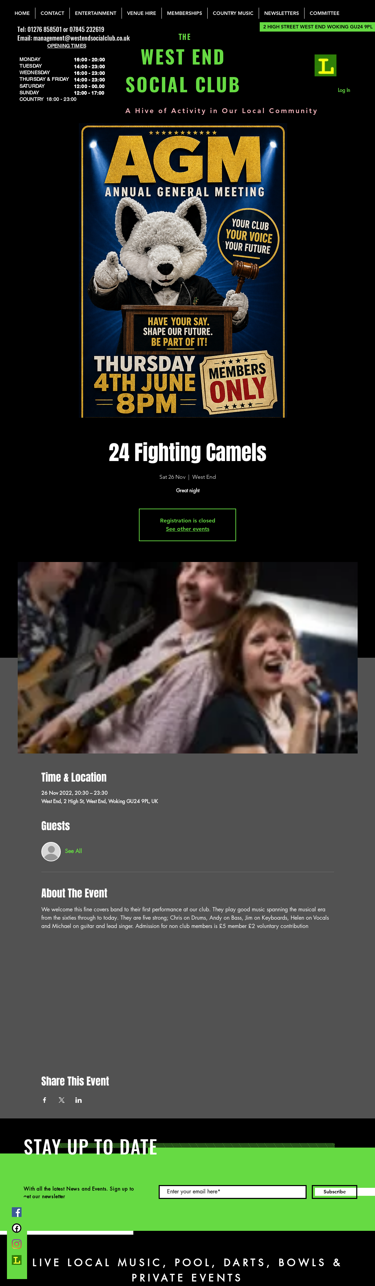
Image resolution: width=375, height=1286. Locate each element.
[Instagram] (17, 1244)
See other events (187, 529)
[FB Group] (17, 1228)
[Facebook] (17, 1212)
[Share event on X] (61, 1100)
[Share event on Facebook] (44, 1100)
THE (183, 37)
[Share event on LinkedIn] (78, 1100)
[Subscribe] (334, 1192)
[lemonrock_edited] (325, 65)
